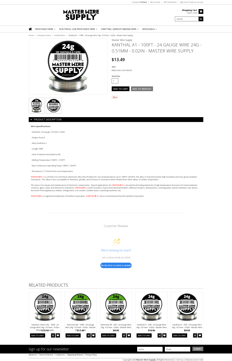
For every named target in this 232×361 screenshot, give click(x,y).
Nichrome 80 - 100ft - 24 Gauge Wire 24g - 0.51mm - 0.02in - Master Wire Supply (80, 327)
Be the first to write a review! (116, 265)
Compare (139, 2)
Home (31, 35)
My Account (155, 2)
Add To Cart (37, 335)
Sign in (182, 2)
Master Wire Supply (122, 40)
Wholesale (149, 30)
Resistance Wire (45, 30)
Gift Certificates (169, 2)
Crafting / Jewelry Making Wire (119, 30)
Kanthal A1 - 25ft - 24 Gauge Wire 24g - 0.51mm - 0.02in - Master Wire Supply (187, 327)
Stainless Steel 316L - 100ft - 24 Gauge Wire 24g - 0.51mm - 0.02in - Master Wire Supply (45, 327)
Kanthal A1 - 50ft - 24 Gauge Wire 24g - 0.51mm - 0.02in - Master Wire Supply (151, 327)
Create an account (195, 2)
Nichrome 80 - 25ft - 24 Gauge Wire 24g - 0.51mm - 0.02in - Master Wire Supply (116, 327)
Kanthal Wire (59, 35)
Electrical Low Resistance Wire (78, 30)
